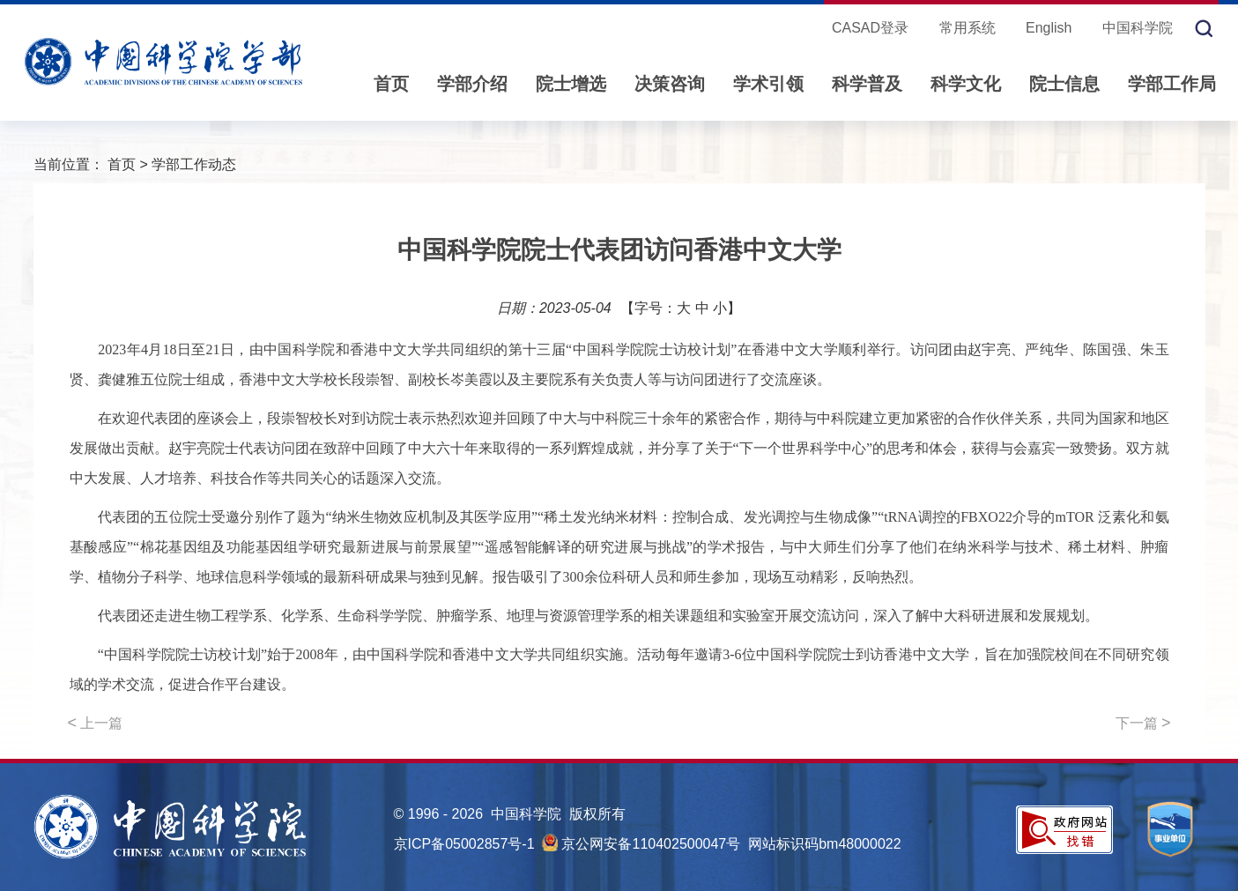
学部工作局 (1172, 83)
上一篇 (95, 722)
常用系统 (967, 27)
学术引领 (768, 83)
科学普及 (867, 83)
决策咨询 (669, 83)
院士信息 (1064, 83)
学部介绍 (472, 83)
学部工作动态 (194, 164)
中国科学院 (1137, 27)
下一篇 (1143, 722)
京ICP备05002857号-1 (464, 843)
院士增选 (571, 83)
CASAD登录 (870, 27)
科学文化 (965, 83)
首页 (391, 83)
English (1048, 27)
